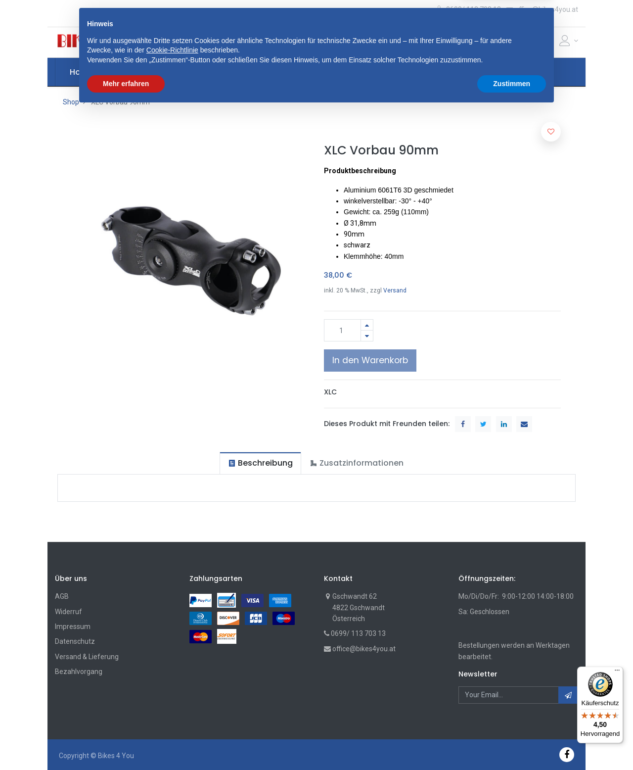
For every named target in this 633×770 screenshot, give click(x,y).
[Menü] (617, 672)
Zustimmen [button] (511, 743)
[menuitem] (81, 72)
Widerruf (68, 612)
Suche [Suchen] (421, 42)
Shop (71, 102)
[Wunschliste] (548, 43)
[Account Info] (568, 40)
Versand (395, 290)
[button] (206, 42)
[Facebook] (566, 754)
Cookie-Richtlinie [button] (172, 710)
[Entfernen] (367, 336)
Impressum (72, 626)
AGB (62, 596)
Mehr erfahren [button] (126, 743)
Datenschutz (75, 641)
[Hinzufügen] (367, 325)
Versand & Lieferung (87, 657)
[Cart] (532, 43)
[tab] (260, 463)
